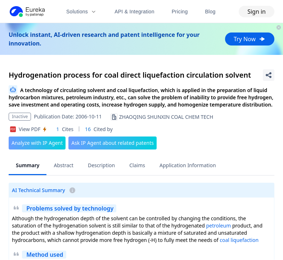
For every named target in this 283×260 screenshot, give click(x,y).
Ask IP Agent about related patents (112, 142)
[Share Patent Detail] (268, 75)
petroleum (218, 225)
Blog (210, 11)
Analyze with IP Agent (37, 142)
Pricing (180, 11)
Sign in (256, 12)
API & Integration (134, 11)
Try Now (250, 39)
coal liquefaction (239, 240)
